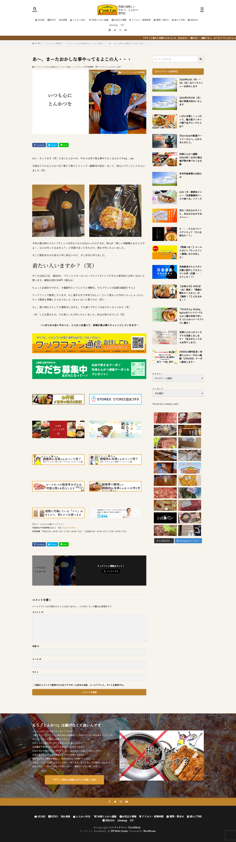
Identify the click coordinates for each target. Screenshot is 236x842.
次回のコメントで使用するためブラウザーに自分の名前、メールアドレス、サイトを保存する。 (80, 685)
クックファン (102, 66)
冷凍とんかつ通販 (98, 19)
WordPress (149, 831)
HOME (40, 19)
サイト (35, 672)
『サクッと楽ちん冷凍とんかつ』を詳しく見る (74, 779)
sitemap (113, 25)
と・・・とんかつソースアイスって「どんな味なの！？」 (190, 232)
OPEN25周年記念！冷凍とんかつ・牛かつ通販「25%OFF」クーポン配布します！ (190, 356)
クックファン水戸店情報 (83, 66)
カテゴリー (157, 374)
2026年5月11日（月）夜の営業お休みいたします (190, 101)
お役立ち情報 (119, 19)
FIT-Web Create (119, 831)
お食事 (63, 19)
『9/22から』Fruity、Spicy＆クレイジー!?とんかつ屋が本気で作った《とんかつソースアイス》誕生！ (191, 316)
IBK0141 (193, 19)
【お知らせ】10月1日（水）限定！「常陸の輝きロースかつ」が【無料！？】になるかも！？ (190, 293)
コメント (37, 612)
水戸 (119, 66)
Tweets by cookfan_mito (165, 403)
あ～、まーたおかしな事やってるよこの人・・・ (129, 43)
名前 (35, 646)
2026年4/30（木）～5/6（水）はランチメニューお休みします (191, 83)
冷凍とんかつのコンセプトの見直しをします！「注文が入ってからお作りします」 (190, 337)
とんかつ (112, 66)
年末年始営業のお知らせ (190, 175)
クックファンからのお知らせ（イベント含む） (85, 43)
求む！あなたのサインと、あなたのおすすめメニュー (190, 214)
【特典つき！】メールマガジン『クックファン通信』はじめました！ (190, 252)
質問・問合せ (161, 19)
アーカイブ (157, 389)
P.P (122, 25)
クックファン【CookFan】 (127, 827)
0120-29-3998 (68, 527)
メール (36, 659)
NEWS (52, 19)
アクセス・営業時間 (140, 19)
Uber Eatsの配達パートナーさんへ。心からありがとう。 (190, 139)
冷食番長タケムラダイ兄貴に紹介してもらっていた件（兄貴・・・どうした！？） (190, 271)
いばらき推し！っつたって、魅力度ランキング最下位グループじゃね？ (190, 121)
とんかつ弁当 (77, 19)
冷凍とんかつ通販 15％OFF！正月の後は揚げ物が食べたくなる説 (190, 159)
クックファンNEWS (53, 43)
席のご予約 (178, 19)
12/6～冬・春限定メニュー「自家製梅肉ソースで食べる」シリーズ (190, 195)
